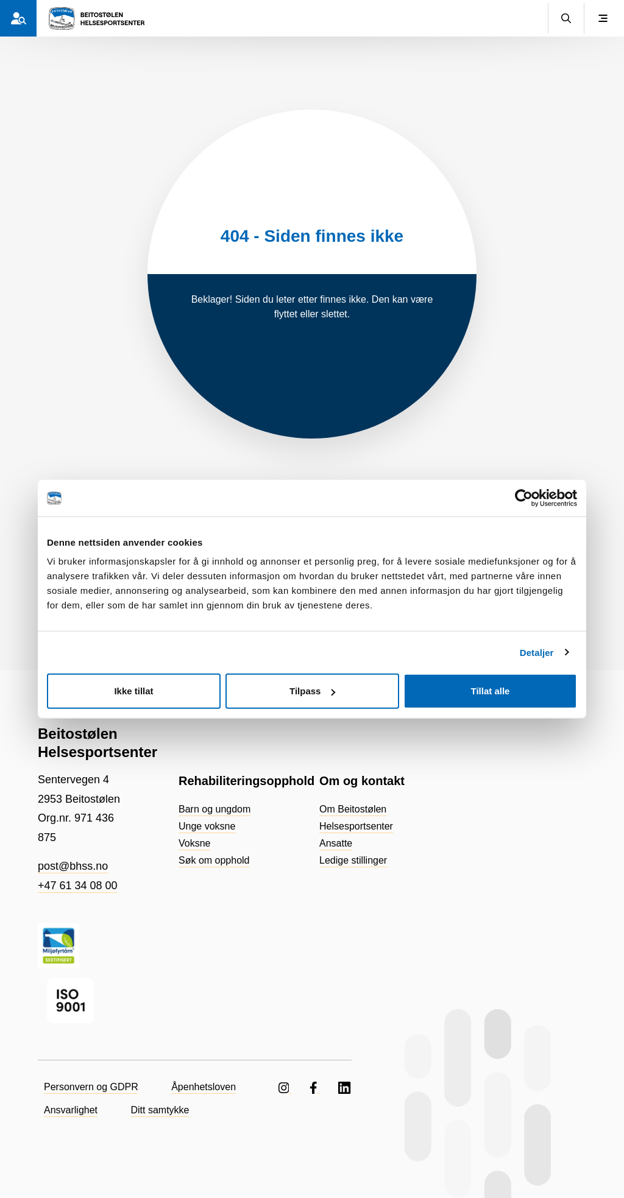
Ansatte (335, 843)
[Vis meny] (602, 18)
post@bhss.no (73, 866)
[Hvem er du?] (18, 18)
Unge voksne (207, 826)
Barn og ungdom (214, 809)
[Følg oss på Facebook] (315, 1087)
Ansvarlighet (71, 1110)
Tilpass (312, 691)
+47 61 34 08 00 (78, 885)
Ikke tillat (133, 691)
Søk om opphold (214, 860)
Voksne (194, 843)
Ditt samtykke (160, 1110)
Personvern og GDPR (91, 1087)
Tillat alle (490, 691)
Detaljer (537, 652)
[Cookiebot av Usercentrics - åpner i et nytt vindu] (523, 497)
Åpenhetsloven (203, 1087)
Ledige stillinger (353, 860)
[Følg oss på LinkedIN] (345, 1087)
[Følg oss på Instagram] (285, 1087)
